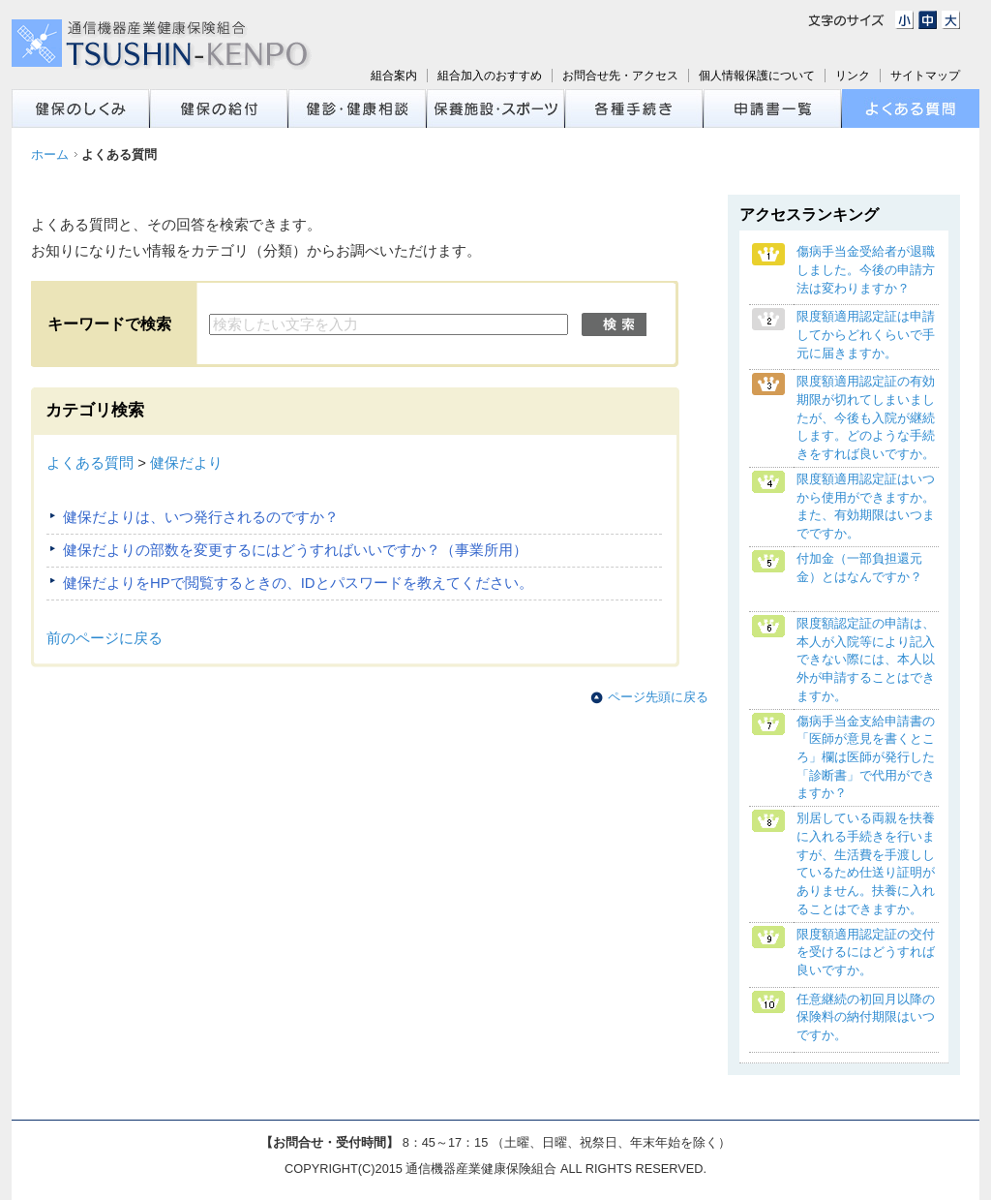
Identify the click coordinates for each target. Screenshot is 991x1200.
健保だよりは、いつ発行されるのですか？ (201, 517)
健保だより (186, 463)
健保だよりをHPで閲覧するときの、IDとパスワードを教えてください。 (298, 583)
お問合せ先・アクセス (620, 75)
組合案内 (394, 75)
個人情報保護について (757, 75)
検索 (614, 324)
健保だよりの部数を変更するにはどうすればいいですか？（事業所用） (295, 550)
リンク (852, 75)
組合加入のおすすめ (489, 75)
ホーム (50, 154)
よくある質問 (90, 463)
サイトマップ (925, 75)
